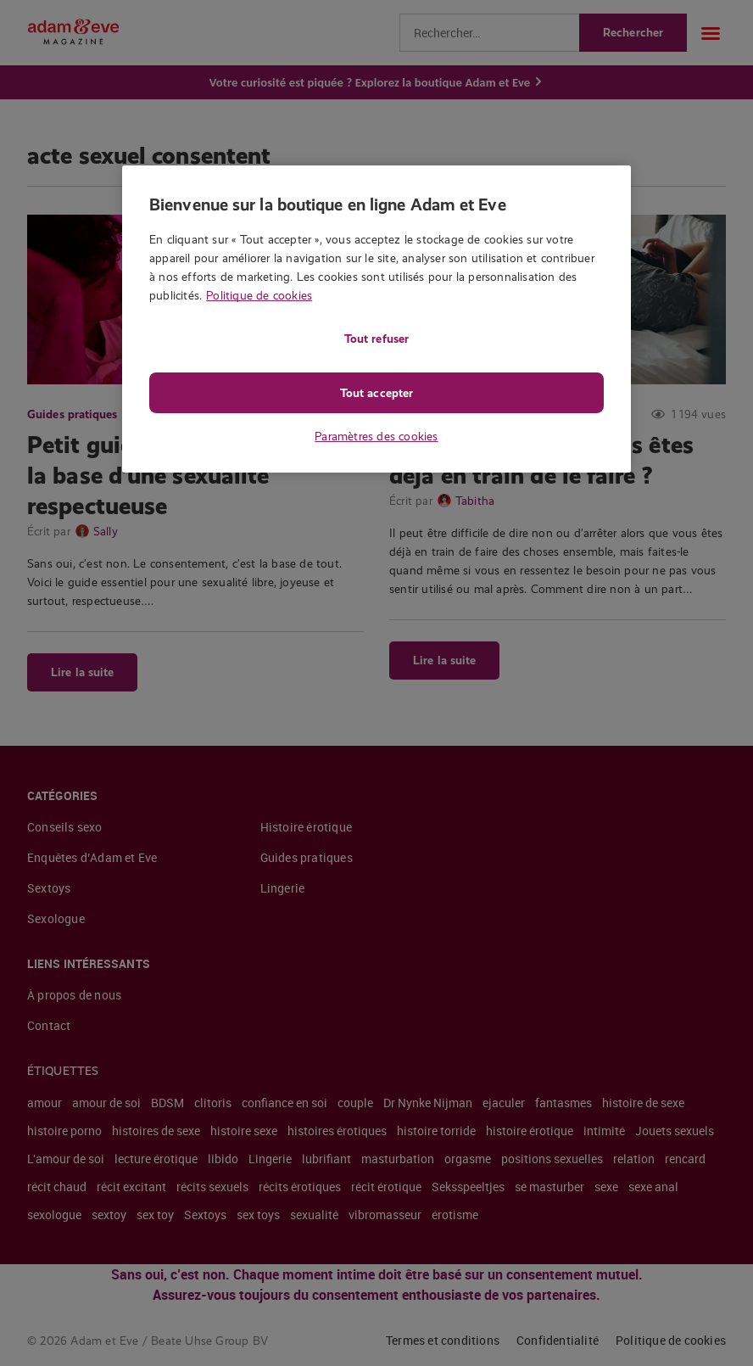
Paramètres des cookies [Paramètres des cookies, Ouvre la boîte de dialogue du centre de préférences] (376, 435)
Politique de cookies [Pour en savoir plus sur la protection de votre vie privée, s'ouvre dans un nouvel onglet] (259, 294)
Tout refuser (376, 337)
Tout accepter (376, 392)
